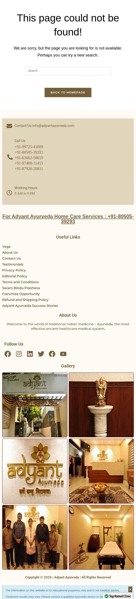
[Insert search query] (68, 71)
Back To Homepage (68, 93)
